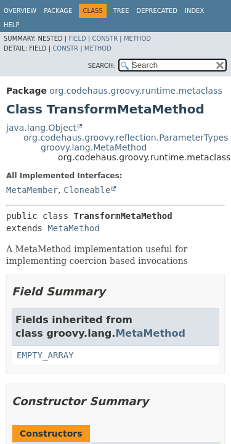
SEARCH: (101, 65)
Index (194, 10)
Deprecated (156, 10)
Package (58, 10)
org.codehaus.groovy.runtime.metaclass (135, 91)
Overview (20, 10)
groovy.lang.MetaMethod (94, 147)
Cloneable (86, 190)
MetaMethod (73, 228)
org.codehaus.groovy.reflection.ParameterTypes (125, 137)
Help (11, 25)
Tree (121, 10)
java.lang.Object (41, 128)
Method (137, 38)
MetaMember (32, 190)
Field (77, 38)
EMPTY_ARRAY (45, 355)
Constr (105, 38)
